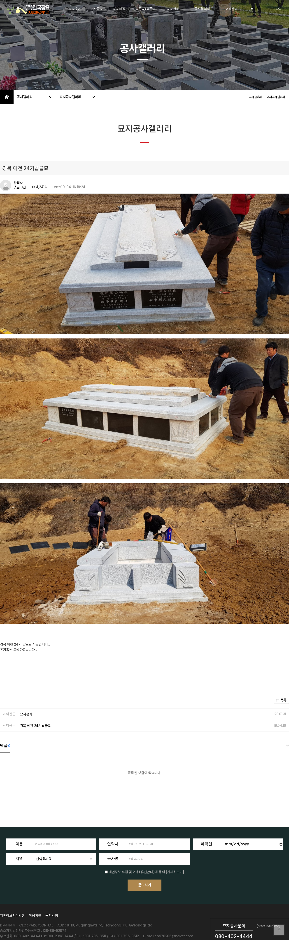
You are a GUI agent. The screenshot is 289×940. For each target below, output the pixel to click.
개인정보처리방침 (12, 895)
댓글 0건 (20, 187)
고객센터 (231, 9)
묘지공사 (96, 9)
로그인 (255, 9)
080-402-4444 (233, 916)
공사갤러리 (202, 9)
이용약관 (35, 895)
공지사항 (51, 895)
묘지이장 (119, 9)
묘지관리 (173, 9)
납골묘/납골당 (145, 9)
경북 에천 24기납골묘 (35, 699)
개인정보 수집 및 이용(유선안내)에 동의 (137, 845)
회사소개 (75, 9)
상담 (278, 9)
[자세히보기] (175, 845)
